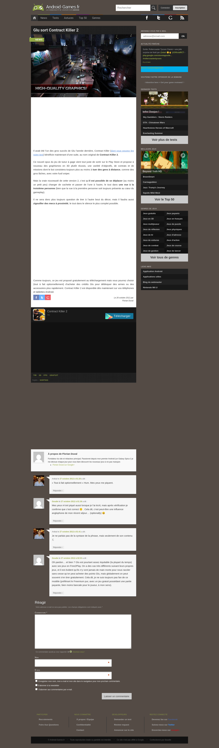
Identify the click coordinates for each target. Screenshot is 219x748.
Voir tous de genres (164, 257)
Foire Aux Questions (49, 725)
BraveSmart (148, 177)
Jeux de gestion (150, 251)
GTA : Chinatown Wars (154, 122)
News (44, 17)
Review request (121, 725)
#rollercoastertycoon (152, 58)
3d (40, 375)
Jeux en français (175, 219)
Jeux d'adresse (174, 235)
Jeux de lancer (174, 251)
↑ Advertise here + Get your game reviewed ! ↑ (164, 82)
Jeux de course (174, 245)
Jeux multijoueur (151, 224)
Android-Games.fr (56, 8)
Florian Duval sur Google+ (64, 465)
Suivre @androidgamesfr (152, 68)
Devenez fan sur (165, 719)
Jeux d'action (173, 240)
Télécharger (122, 316)
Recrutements (45, 719)
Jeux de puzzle (174, 224)
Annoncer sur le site (124, 730)
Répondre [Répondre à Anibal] (58, 490)
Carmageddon (150, 182)
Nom (36, 657)
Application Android (152, 271)
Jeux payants (173, 213)
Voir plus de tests (164, 139)
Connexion (165, 8)
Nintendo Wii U (150, 287)
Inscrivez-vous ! (79, 652)
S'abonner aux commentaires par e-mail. (53, 689)
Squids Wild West (151, 193)
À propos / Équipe (85, 719)
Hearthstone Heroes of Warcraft (158, 128)
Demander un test (122, 719)
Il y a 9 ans (147, 62)
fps (45, 375)
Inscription (180, 8)
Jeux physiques (174, 229)
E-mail (37, 670)
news (39, 39)
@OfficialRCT (178, 52)
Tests (55, 17)
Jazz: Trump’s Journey (154, 187)
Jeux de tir (148, 235)
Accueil (34, 18)
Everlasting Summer (153, 133)
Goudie (55, 501)
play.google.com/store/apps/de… (157, 55)
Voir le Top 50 (164, 199)
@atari (163, 52)
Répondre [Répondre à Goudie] (58, 520)
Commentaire (41, 612)
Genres (96, 17)
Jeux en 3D (148, 219)
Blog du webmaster (152, 282)
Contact (80, 730)
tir (34, 375)
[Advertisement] (84, 123)
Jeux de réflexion (151, 229)
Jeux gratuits (149, 213)
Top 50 (83, 17)
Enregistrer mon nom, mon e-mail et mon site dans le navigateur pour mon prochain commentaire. (79, 681)
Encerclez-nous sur (165, 730)
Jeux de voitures (151, 240)
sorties (44, 380)
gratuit (54, 375)
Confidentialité (84, 725)
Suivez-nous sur (163, 725)
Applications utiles (152, 276)
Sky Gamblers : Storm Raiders (157, 117)
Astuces (69, 17)
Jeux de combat (150, 245)
